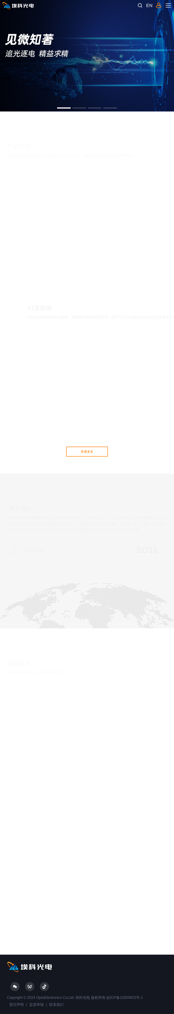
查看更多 (87, 451)
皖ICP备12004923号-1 (124, 997)
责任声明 (16, 1005)
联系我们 (56, 1005)
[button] (64, 108)
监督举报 (36, 1005)
